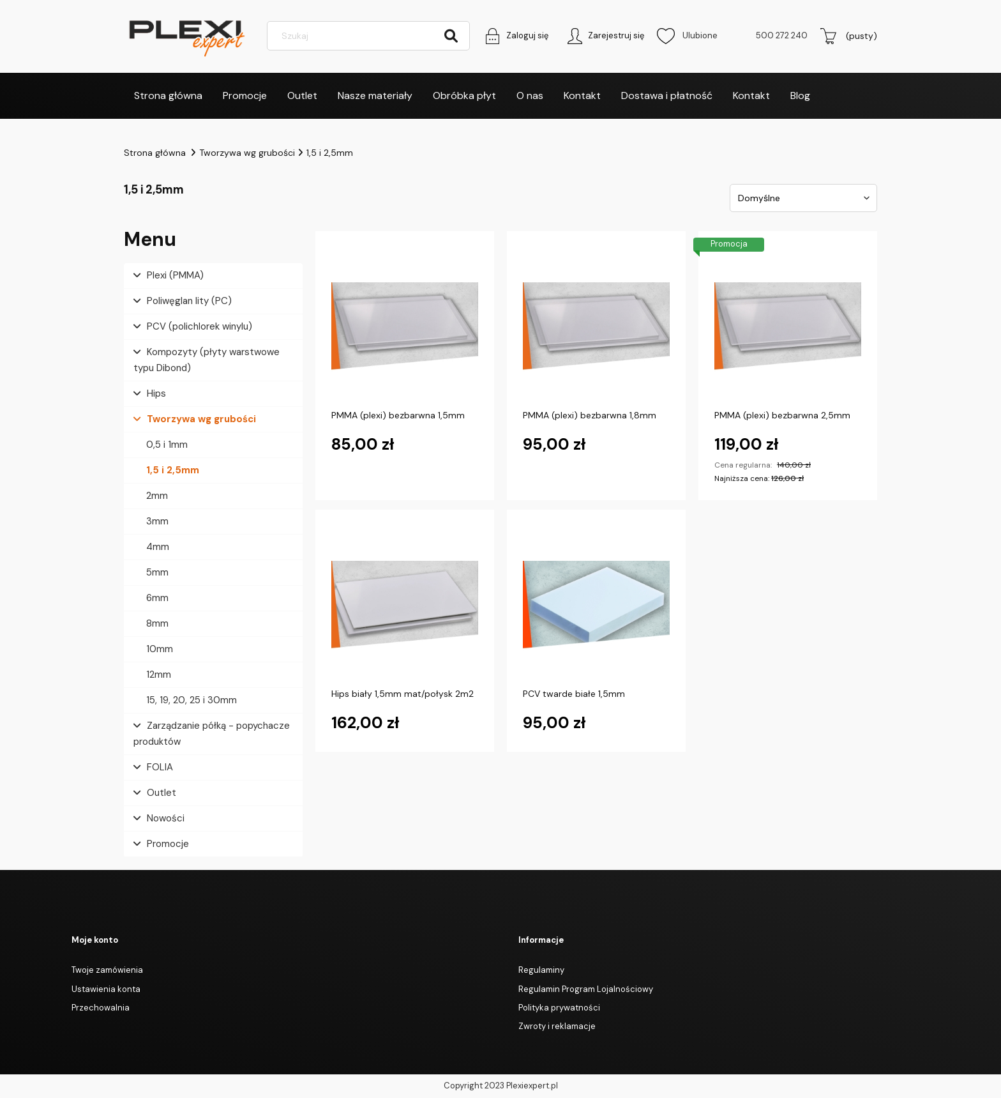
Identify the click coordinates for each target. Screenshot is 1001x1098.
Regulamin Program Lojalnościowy (585, 989)
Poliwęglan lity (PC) (189, 301)
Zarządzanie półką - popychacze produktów (211, 734)
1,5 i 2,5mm (172, 470)
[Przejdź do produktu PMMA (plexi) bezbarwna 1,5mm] (404, 328)
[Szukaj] (451, 37)
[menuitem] (168, 96)
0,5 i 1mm (167, 445)
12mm (158, 675)
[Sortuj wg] (803, 199)
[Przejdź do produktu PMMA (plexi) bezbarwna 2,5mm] (787, 328)
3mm (157, 521)
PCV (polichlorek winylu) (199, 327)
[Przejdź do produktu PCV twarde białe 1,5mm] (596, 606)
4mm (157, 547)
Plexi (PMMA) (175, 276)
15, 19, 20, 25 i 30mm (191, 700)
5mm (157, 573)
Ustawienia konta (106, 989)
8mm (157, 624)
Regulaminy (541, 971)
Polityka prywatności (559, 1008)
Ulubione (687, 37)
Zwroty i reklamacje (557, 1027)
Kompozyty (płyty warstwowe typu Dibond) (206, 360)
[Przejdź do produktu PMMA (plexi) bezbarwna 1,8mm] (596, 328)
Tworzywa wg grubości (201, 419)
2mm (157, 496)
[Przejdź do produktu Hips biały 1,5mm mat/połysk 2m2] (404, 606)
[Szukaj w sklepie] (370, 37)
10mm (159, 649)
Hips (156, 394)
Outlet (161, 793)
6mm (157, 598)
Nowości (165, 818)
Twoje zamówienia (107, 971)
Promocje (168, 844)
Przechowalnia (101, 1008)
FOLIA (160, 767)
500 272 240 (782, 36)
